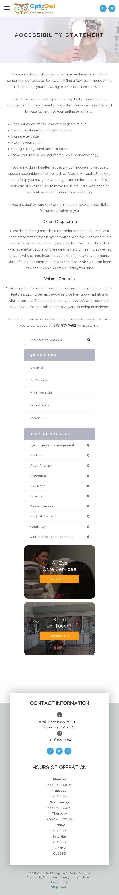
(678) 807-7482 (64, 325)
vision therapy (41, 465)
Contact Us (38, 418)
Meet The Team (41, 392)
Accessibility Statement (42, 877)
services (36, 496)
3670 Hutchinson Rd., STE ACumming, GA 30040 (59, 724)
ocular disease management (52, 536)
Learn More (58, 579)
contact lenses (41, 506)
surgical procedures (45, 516)
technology (39, 476)
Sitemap (86, 877)
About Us (37, 367)
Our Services (39, 380)
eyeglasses (38, 526)
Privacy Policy (69, 877)
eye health (38, 486)
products (36, 455)
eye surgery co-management (52, 445)
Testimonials (39, 405)
